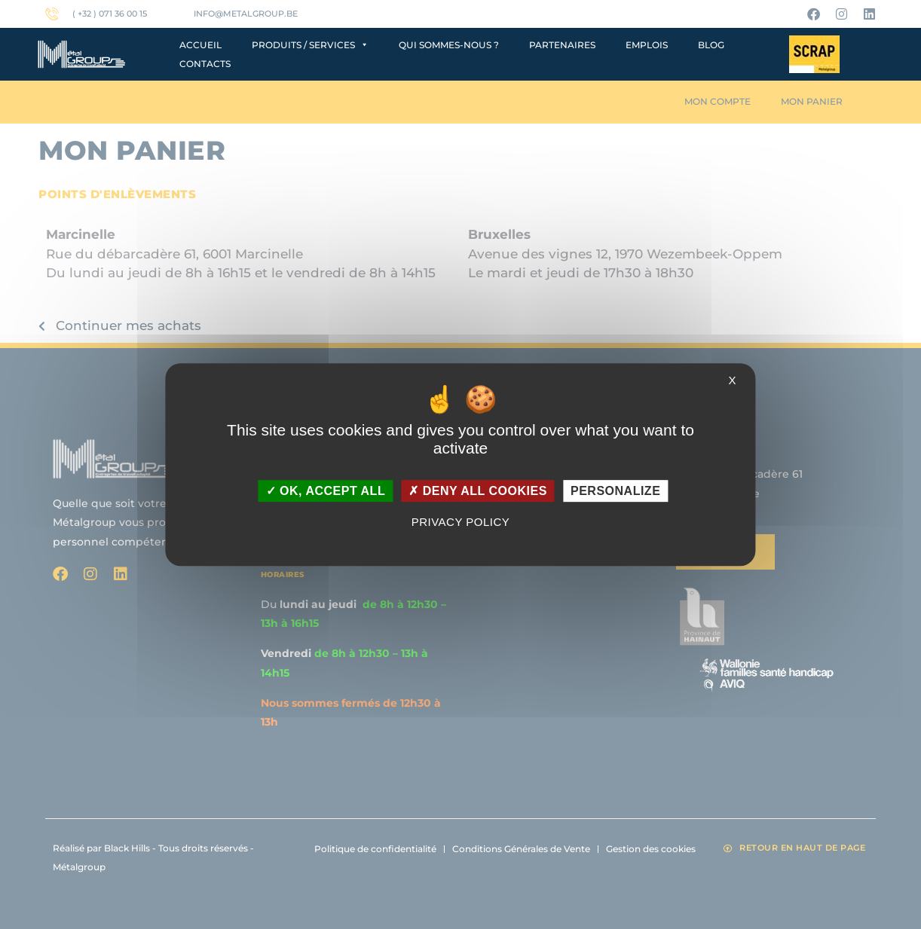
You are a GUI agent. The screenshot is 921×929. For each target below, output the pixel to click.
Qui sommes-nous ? (449, 44)
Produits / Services (310, 44)
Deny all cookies (477, 490)
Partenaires (562, 44)
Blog (711, 44)
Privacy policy (461, 521)
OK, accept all (325, 490)
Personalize (615, 490)
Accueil (200, 44)
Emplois (647, 44)
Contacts (205, 63)
